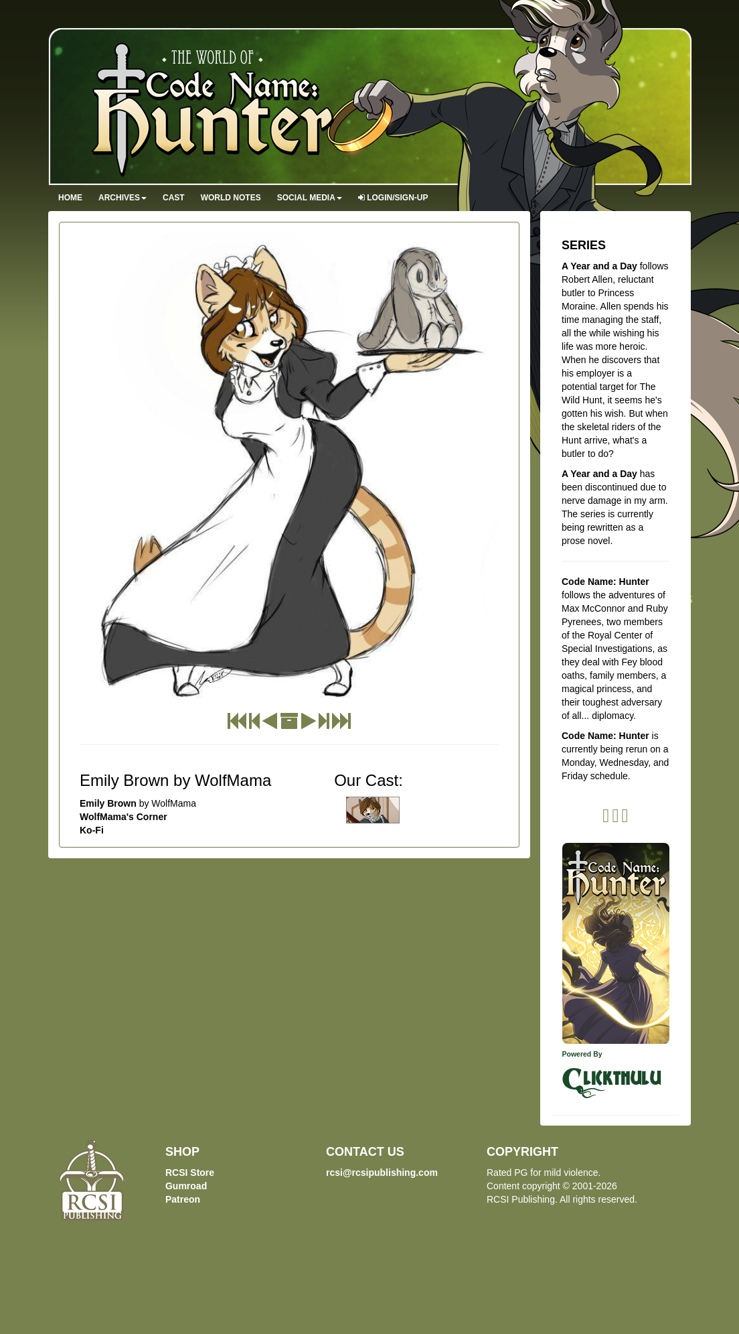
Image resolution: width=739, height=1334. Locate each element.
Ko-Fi (92, 830)
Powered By (582, 1054)
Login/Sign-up (393, 197)
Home (70, 197)
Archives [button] (122, 197)
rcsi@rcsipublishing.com (382, 1172)
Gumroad (186, 1186)
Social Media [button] (309, 197)
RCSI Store (189, 1172)
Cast (174, 197)
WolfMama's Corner (123, 816)
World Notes (231, 197)
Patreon (182, 1199)
